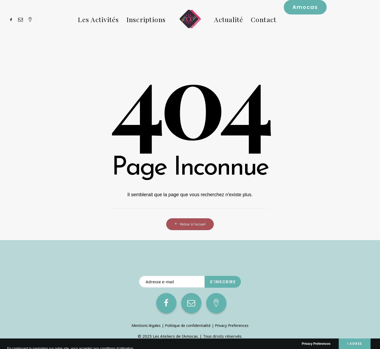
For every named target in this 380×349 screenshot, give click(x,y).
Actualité (228, 19)
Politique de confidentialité (188, 325)
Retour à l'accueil (190, 224)
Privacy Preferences (232, 325)
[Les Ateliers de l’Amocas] (190, 19)
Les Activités (98, 19)
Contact (264, 19)
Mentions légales (146, 325)
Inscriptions (146, 19)
